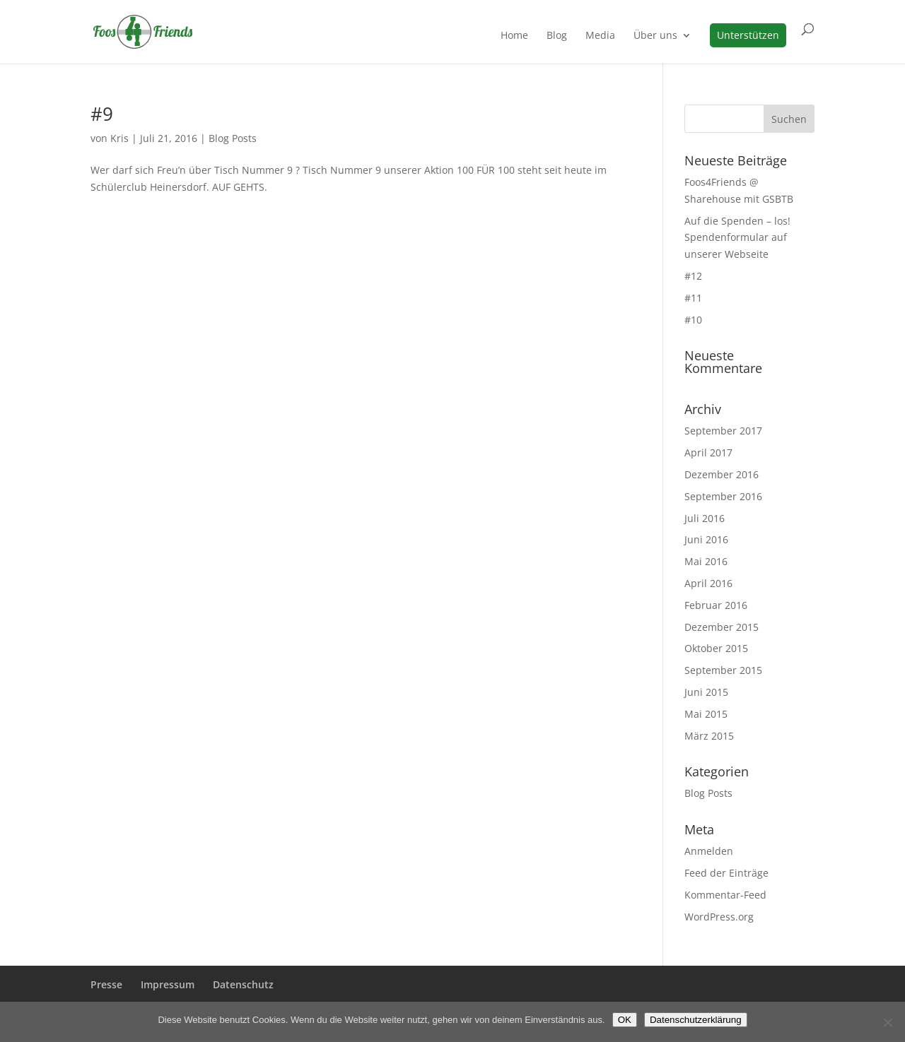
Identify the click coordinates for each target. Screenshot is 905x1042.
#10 (693, 319)
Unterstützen (748, 35)
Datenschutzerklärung (696, 1019)
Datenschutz (243, 984)
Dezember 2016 (721, 474)
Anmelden (708, 851)
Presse (106, 984)
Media (600, 36)
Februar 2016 (715, 605)
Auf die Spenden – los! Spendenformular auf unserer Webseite (737, 237)
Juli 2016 (704, 518)
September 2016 (723, 496)
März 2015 (709, 735)
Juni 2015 (706, 692)
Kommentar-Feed (725, 894)
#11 (693, 297)
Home (514, 36)
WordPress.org (719, 916)
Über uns (655, 36)
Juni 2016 (706, 539)
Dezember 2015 (721, 627)
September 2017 (723, 430)
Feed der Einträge (726, 873)
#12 (693, 276)
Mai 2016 (706, 561)
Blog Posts (233, 138)
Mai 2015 (706, 714)
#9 (101, 113)
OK (624, 1019)
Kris (119, 138)
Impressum (167, 984)
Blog (557, 36)
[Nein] (887, 1022)
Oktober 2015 (716, 648)
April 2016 (708, 583)
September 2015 (723, 670)
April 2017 (708, 452)
